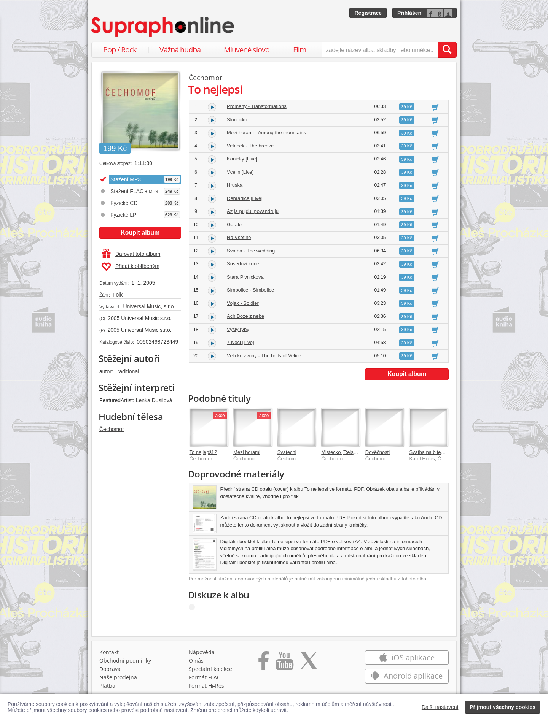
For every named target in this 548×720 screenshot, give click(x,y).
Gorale (234, 224)
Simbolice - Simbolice (250, 290)
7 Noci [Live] (240, 342)
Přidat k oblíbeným (130, 266)
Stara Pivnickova (245, 277)
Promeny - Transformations (257, 106)
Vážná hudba (180, 49)
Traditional (126, 371)
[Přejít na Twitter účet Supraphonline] (308, 663)
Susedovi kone (243, 263)
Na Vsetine (239, 237)
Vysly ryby (238, 329)
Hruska (234, 185)
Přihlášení (410, 13)
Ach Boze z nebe (245, 316)
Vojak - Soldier (243, 303)
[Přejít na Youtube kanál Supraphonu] (284, 663)
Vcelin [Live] (240, 172)
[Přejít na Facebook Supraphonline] (263, 663)
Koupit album (140, 232)
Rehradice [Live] (245, 198)
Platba (107, 685)
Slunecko (237, 119)
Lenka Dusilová (154, 400)
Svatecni (286, 452)
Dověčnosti (377, 452)
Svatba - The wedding (251, 251)
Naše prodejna (118, 677)
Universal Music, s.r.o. (149, 306)
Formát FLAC (204, 677)
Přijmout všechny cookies (502, 707)
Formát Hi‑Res (207, 685)
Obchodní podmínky (125, 660)
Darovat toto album (131, 254)
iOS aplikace (407, 657)
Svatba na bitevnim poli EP (438, 452)
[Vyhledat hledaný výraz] (447, 50)
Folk (118, 295)
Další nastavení (440, 707)
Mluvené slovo (246, 49)
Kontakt (109, 652)
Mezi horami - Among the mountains (266, 132)
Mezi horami (246, 452)
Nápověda (202, 652)
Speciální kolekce (210, 668)
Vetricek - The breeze (250, 146)
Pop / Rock (120, 49)
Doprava (110, 668)
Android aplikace (407, 676)
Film (299, 49)
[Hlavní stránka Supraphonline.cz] (163, 27)
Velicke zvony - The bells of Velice (264, 355)
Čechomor (111, 429)
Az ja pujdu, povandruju (253, 211)
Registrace (368, 13)
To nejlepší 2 (203, 452)
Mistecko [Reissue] (342, 452)
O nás (196, 660)
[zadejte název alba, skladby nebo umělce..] (380, 50)
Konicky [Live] (242, 159)
